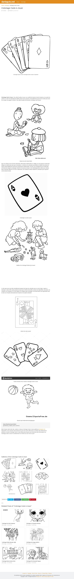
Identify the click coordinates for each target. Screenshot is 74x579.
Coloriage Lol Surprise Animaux (33, 523)
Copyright (29, 573)
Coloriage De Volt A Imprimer (8, 523)
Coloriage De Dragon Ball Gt (32, 542)
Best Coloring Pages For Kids (47, 576)
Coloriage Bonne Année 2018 (8, 561)
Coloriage (23, 1)
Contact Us (24, 573)
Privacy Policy (45, 573)
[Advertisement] (25, 23)
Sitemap (50, 573)
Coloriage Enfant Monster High (9, 542)
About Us (39, 573)
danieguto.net (8, 1)
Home (18, 1)
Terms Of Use (34, 573)
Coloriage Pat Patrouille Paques (33, 561)
